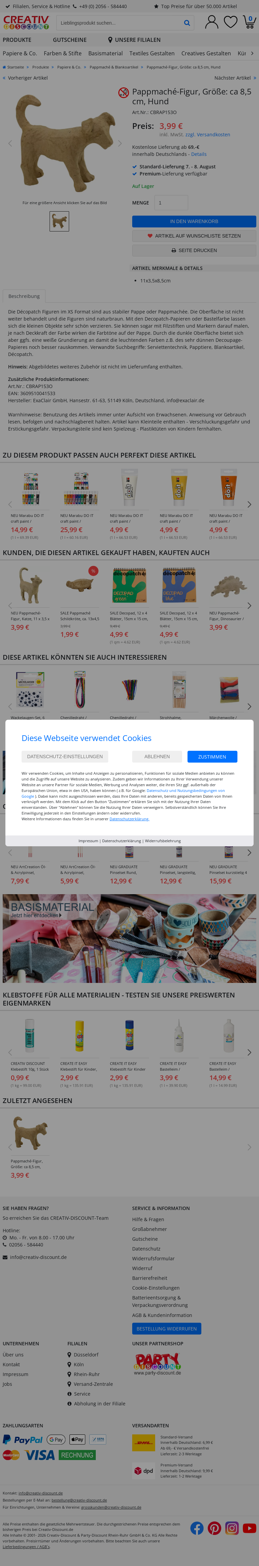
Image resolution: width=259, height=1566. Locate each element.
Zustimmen (212, 756)
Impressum (88, 840)
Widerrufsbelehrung (163, 840)
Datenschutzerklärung (121, 840)
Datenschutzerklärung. (129, 818)
